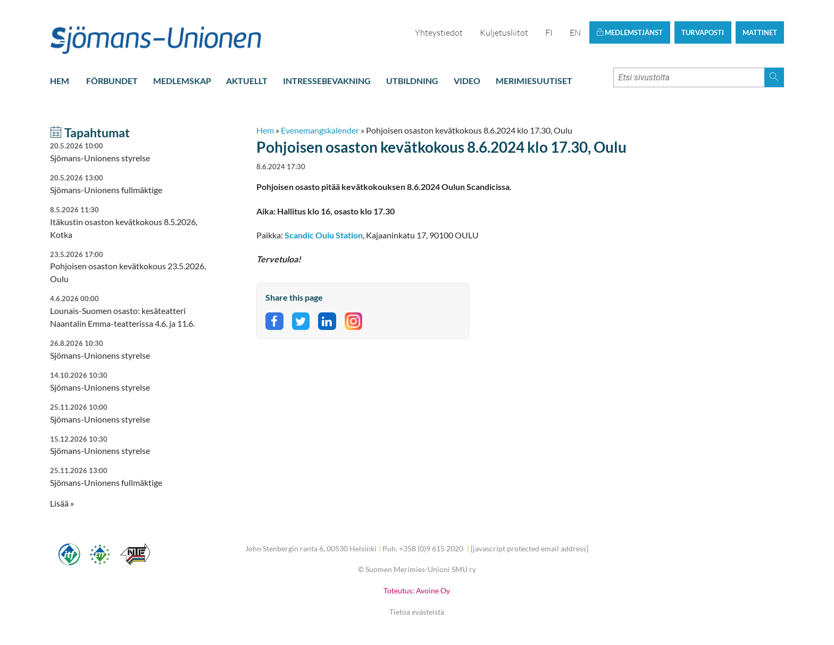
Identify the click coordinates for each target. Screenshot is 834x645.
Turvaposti (702, 32)
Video (467, 81)
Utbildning (412, 81)
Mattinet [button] (760, 32)
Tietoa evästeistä (416, 611)
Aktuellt (247, 81)
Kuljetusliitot (504, 32)
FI (549, 32)
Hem (59, 81)
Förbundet (112, 81)
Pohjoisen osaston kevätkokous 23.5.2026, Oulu (130, 267)
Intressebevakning (327, 81)
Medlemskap (182, 81)
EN (575, 32)
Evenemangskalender (320, 130)
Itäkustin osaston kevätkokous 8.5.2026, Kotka (130, 222)
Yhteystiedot (439, 32)
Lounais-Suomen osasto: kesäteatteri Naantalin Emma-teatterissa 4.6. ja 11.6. (130, 311)
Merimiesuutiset (534, 81)
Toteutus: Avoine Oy (416, 590)
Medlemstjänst (629, 32)
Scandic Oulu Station (324, 235)
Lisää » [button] (62, 503)
